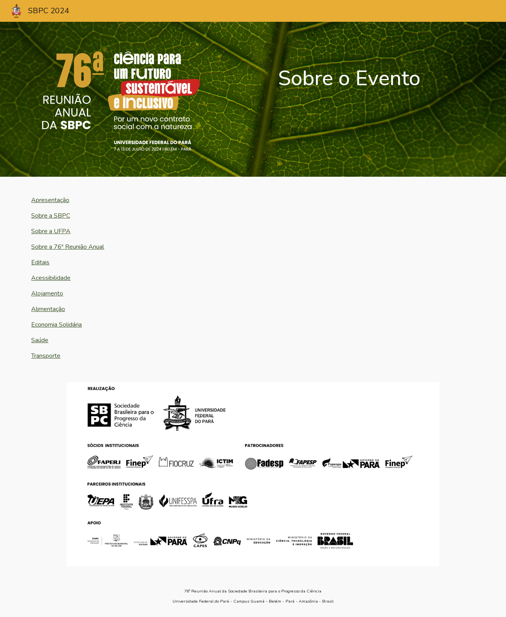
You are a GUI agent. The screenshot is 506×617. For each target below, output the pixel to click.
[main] (349, 70)
